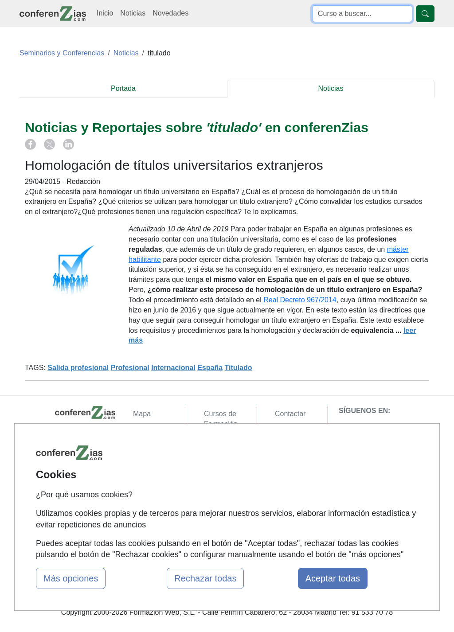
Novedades (170, 13)
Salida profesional (78, 367)
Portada (123, 88)
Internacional (173, 367)
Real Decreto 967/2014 (300, 300)
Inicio (105, 13)
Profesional (130, 367)
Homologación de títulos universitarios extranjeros (174, 164)
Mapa (142, 413)
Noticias (132, 13)
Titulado (238, 367)
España (210, 367)
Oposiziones (223, 513)
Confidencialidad (301, 431)
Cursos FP (221, 468)
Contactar (290, 413)
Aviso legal (292, 448)
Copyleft (288, 465)
